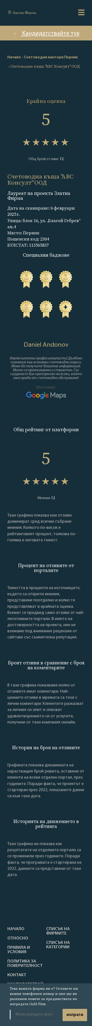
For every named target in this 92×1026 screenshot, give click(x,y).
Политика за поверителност (25, 963)
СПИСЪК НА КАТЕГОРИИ (58, 945)
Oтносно (17, 938)
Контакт (16, 975)
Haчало (15, 929)
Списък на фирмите (58, 931)
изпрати (74, 1015)
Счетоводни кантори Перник (51, 57)
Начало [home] (14, 57)
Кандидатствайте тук (46, 34)
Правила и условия (18, 950)
